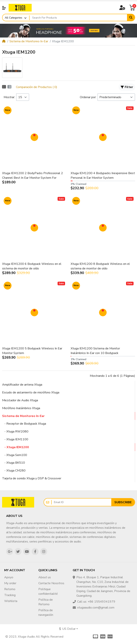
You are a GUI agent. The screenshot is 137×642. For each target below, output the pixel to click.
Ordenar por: (88, 97)
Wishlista (10, 601)
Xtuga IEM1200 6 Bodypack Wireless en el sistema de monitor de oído (31, 266)
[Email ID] (81, 502)
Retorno (9, 589)
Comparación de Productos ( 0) (36, 87)
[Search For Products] (78, 17)
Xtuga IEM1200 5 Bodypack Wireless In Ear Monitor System (32, 350)
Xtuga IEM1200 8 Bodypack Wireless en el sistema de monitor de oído (100, 266)
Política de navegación (45, 612)
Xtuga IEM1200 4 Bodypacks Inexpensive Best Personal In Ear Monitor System (103, 175)
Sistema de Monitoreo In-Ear (28, 41)
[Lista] (9, 87)
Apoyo (8, 577)
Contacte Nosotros (51, 583)
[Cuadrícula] (4, 87)
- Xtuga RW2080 (15, 431)
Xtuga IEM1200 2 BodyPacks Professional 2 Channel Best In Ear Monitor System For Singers (32, 175)
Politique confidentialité (48, 591)
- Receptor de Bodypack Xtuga (24, 424)
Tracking (10, 595)
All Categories (13, 18)
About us (44, 577)
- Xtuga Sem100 (14, 455)
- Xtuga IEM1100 (15, 439)
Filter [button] (127, 87)
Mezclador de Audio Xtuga (20, 400)
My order (10, 583)
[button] (4, 8)
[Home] (4, 41)
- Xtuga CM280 (14, 470)
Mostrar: (9, 97)
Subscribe (123, 502)
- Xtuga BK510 (13, 463)
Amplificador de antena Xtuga (22, 385)
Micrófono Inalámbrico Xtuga (21, 408)
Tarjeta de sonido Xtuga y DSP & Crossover (31, 478)
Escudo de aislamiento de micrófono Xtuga (30, 392)
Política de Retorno (45, 602)
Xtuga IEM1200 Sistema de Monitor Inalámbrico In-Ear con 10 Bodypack (95, 350)
